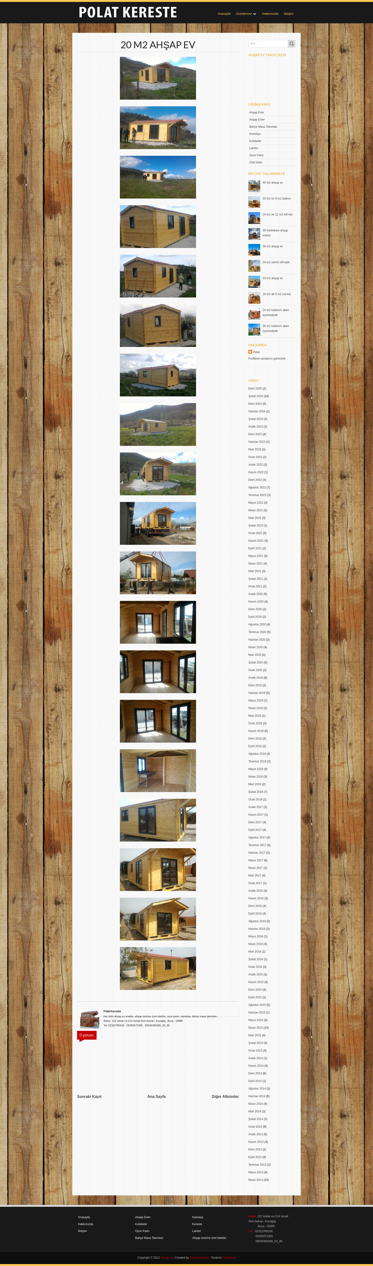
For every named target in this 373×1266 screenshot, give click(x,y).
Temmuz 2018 (257, 761)
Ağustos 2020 (257, 624)
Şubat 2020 (255, 662)
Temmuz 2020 (257, 632)
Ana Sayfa (156, 1097)
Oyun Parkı (256, 155)
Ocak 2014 (255, 1126)
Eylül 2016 (255, 913)
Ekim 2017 (255, 822)
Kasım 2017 (256, 814)
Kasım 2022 (256, 472)
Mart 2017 (254, 875)
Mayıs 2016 (255, 936)
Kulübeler (255, 141)
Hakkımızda (270, 13)
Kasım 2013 (256, 1142)
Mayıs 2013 (255, 1172)
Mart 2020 (254, 655)
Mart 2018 (254, 784)
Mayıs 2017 (255, 860)
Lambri (253, 148)
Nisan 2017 (255, 868)
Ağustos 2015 (257, 1005)
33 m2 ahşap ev (273, 278)
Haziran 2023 (256, 441)
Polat (256, 352)
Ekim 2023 (255, 434)
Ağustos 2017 (257, 837)
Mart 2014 (254, 1111)
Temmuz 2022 (257, 495)
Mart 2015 (254, 1035)
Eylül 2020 (255, 616)
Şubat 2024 (255, 419)
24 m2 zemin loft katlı (276, 262)
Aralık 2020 (255, 594)
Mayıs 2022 (255, 502)
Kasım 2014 (256, 1065)
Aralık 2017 (255, 807)
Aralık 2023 (255, 426)
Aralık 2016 (255, 890)
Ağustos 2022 (257, 487)
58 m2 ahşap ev (273, 246)
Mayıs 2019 (255, 700)
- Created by (190, 1257)
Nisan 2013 (255, 1180)
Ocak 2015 (255, 1050)
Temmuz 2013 (257, 1164)
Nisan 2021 (255, 563)
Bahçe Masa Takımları (263, 126)
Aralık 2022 (255, 464)
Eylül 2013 (255, 1157)
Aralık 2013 (255, 1134)
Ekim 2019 (255, 685)
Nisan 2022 (255, 510)
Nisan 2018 (255, 776)
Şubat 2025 (255, 396)
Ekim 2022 (255, 480)
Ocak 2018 (255, 799)
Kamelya (254, 134)
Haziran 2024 (256, 411)
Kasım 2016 (256, 898)
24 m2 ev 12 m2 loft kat (277, 214)
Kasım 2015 (256, 982)
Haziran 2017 (256, 852)
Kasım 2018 (256, 731)
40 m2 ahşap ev (273, 182)
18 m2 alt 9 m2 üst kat (277, 294)
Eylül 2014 (255, 1081)
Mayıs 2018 (255, 769)
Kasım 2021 (256, 540)
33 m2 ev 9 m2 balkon (277, 198)
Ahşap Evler (257, 119)
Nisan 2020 (255, 647)
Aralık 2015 (255, 974)
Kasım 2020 (256, 601)
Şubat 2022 (255, 525)
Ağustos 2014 (257, 1088)
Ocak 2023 (255, 457)
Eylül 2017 (255, 830)
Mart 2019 (254, 715)
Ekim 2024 (255, 403)
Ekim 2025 (255, 388)
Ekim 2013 (255, 1149)
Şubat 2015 (255, 1043)
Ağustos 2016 (257, 921)
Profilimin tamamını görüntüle (266, 358)
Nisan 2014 (255, 1103)
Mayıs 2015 (255, 1020)
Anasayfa (224, 13)
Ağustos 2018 (257, 753)
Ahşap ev (166, 1257)
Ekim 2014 (255, 1073)
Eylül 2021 (255, 548)
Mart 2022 (254, 518)
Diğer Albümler (225, 1097)
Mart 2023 (254, 449)
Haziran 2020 (256, 639)
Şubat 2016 (255, 959)
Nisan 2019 (255, 708)
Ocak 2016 (255, 967)
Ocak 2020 (255, 670)
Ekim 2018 (255, 738)
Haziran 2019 (256, 693)
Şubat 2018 (255, 792)
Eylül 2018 (255, 746)
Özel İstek (255, 162)
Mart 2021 (254, 571)
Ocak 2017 (255, 883)
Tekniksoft (229, 1257)
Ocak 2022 (255, 533)
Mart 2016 (254, 951)
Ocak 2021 (255, 586)
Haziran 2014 (256, 1096)
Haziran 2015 (256, 1012)
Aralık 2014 (255, 1058)
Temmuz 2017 (257, 845)
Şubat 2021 (255, 578)
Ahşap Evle (256, 112)
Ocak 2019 (255, 723)
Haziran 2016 (256, 928)
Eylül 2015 (255, 997)
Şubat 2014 (255, 1119)
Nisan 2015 (255, 1027)
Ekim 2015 (255, 989)
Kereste (197, 1224)
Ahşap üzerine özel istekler (209, 1238)
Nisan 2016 (255, 944)
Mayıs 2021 (255, 556)
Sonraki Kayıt (89, 1097)
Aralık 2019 (255, 677)
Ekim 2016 (255, 906)
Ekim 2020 (255, 609)
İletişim (289, 13)
